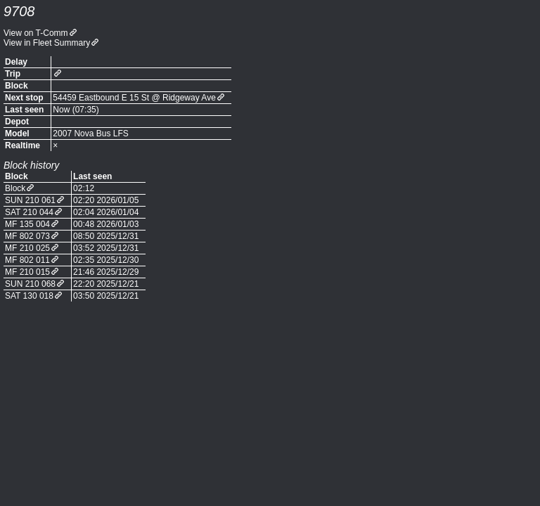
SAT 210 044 (29, 212)
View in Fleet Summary (47, 43)
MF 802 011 (27, 260)
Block (15, 188)
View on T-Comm (36, 33)
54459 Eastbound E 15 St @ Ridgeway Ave (134, 98)
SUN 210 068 (30, 284)
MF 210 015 (27, 272)
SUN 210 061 (30, 200)
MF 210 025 (27, 248)
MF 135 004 (27, 224)
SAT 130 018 (29, 296)
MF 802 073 (27, 236)
